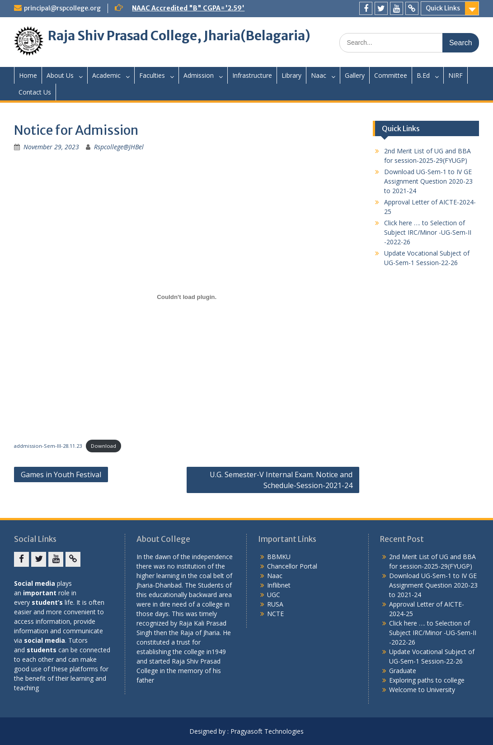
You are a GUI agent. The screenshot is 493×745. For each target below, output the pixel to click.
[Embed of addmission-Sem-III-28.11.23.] (186, 296)
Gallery (355, 75)
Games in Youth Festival (61, 474)
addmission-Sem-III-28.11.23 (48, 445)
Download (103, 445)
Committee (390, 75)
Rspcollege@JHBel (119, 146)
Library (291, 75)
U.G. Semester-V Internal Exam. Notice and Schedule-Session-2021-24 (281, 480)
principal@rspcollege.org (62, 8)
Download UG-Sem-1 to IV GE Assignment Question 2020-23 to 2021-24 (428, 181)
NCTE (275, 613)
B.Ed (423, 75)
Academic (106, 75)
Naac (318, 75)
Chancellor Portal (292, 566)
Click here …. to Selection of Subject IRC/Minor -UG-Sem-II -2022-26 (427, 232)
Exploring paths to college (427, 680)
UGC (273, 594)
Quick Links (443, 8)
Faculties (152, 75)
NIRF (455, 75)
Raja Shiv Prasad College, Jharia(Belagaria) (179, 36)
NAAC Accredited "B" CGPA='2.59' (188, 8)
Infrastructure (252, 75)
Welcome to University (422, 689)
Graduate (402, 670)
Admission (198, 75)
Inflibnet (279, 585)
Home (28, 75)
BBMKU (279, 556)
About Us (60, 75)
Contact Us (35, 92)
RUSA (275, 604)
